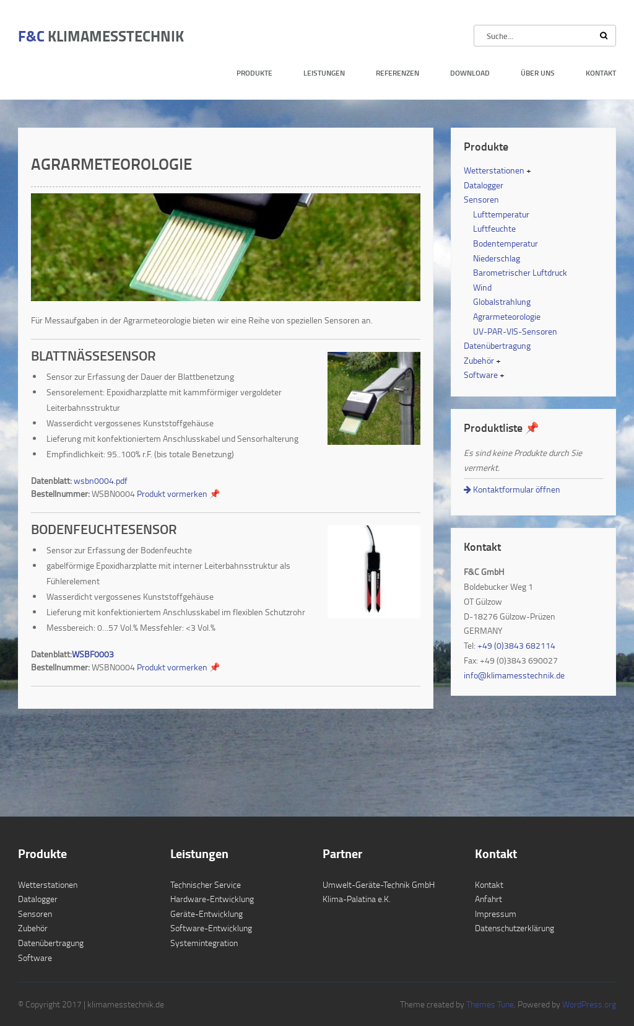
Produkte (254, 73)
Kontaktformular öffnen (512, 489)
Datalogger (483, 185)
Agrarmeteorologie (507, 316)
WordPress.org (588, 1004)
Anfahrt (488, 899)
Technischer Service (205, 884)
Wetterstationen (494, 170)
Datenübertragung (497, 345)
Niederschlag (496, 258)
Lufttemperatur (501, 214)
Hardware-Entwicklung (212, 899)
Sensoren (481, 199)
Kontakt (601, 73)
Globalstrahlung (502, 301)
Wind (482, 287)
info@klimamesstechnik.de (514, 675)
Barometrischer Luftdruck (520, 272)
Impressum (495, 913)
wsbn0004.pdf (101, 480)
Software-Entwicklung (211, 928)
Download (470, 73)
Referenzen (397, 73)
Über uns (538, 73)
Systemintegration (204, 943)
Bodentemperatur (505, 243)
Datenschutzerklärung (514, 928)
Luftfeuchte (494, 228)
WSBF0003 (93, 654)
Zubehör (479, 360)
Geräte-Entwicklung (206, 913)
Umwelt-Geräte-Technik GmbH (379, 884)
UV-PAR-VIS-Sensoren (515, 331)
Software (481, 374)
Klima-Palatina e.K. (357, 899)
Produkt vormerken (178, 493)
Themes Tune (490, 1004)
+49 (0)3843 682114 (516, 645)
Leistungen (324, 73)
